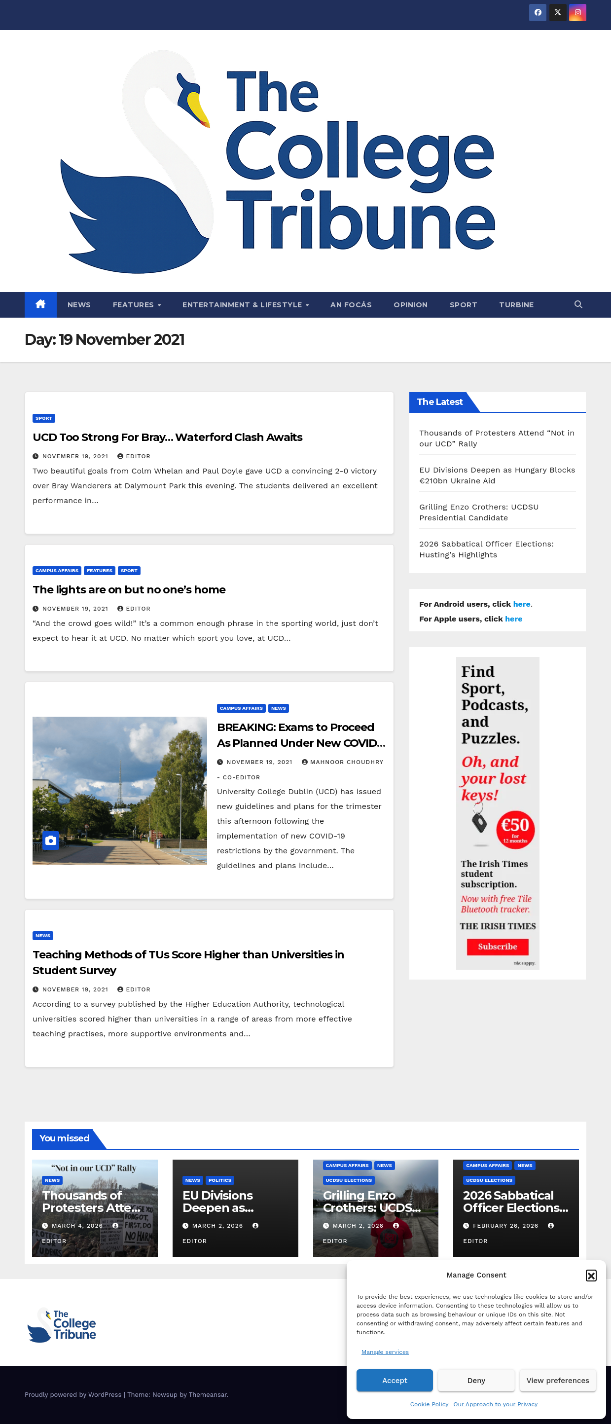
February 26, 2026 (507, 1225)
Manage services (385, 1352)
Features (135, 304)
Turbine (516, 304)
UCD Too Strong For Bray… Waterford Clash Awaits (167, 437)
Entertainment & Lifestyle (243, 304)
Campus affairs (57, 570)
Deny (476, 1380)
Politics (220, 1180)
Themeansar (208, 1394)
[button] (591, 1275)
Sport (464, 304)
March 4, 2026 (79, 1225)
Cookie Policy (429, 1404)
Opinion (411, 304)
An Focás (351, 304)
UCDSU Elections (349, 1180)
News (79, 304)
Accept (394, 1380)
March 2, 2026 (219, 1225)
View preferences (558, 1380)
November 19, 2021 (76, 456)
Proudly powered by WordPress (74, 1394)
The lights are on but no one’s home (129, 589)
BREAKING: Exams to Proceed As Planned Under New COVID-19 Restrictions (298, 743)
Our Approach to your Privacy (495, 1404)
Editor (133, 456)
